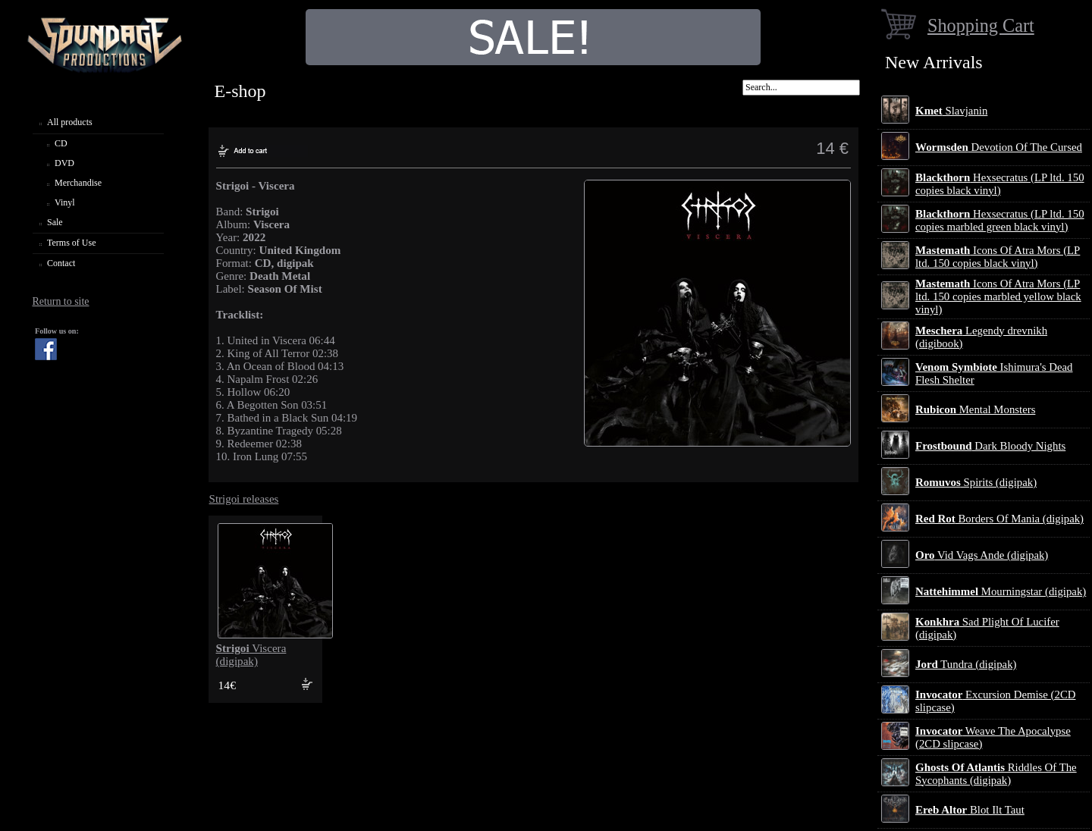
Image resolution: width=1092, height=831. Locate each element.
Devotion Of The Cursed (998, 147)
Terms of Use (71, 242)
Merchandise (78, 182)
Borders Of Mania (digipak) (999, 519)
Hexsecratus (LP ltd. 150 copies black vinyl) (999, 183)
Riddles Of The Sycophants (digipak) (996, 773)
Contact (61, 263)
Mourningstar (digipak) (1000, 591)
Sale (55, 222)
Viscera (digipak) (251, 654)
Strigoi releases (244, 499)
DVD (64, 163)
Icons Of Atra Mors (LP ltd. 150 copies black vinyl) (997, 256)
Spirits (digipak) (976, 482)
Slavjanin (951, 111)
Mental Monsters (975, 409)
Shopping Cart (980, 25)
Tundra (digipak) (966, 664)
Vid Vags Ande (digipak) (981, 555)
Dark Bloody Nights (990, 446)
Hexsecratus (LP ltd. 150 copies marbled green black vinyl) (999, 220)
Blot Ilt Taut (970, 810)
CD (61, 143)
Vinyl (65, 202)
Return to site (60, 301)
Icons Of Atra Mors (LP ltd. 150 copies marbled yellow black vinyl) (998, 296)
